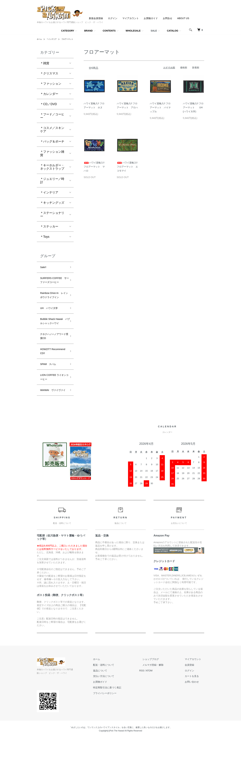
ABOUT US (183, 18)
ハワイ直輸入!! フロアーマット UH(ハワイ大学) (193, 107)
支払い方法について (119, 713)
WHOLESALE (133, 30)
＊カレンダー (49, 94)
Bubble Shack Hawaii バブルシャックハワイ (52, 341)
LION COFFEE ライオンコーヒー (52, 407)
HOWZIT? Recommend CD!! (52, 378)
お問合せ (167, 18)
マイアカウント (130, 18)
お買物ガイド (151, 18)
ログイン (112, 18)
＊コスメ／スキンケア (52, 129)
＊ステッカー (49, 226)
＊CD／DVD (48, 104)
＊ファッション (50, 83)
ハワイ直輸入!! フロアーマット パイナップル (160, 107)
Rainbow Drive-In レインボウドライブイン (53, 307)
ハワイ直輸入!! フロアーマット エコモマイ (127, 166)
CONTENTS (109, 30)
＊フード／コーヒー (52, 116)
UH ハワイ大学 (51, 324)
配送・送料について (119, 702)
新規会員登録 (96, 18)
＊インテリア (54, 39)
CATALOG (172, 30)
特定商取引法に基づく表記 (122, 725)
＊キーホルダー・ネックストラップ (52, 167)
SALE (154, 30)
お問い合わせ (195, 719)
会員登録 (192, 702)
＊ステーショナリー (52, 214)
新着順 (195, 67)
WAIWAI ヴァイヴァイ (53, 424)
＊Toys (44, 236)
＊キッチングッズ (52, 202)
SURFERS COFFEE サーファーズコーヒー (52, 285)
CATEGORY (67, 30)
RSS (154, 708)
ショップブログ (160, 696)
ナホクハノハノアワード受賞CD (52, 361)
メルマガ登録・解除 (162, 702)
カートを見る (195, 713)
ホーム (40, 39)
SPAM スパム (50, 392)
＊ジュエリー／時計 (52, 180)
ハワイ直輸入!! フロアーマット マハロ (94, 166)
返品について (115, 708)
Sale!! (44, 267)
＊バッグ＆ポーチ (52, 141)
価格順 (183, 67)
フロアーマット (71, 39)
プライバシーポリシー (120, 730)
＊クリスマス (49, 73)
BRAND (88, 30)
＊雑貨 (44, 63)
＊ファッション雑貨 (52, 153)
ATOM (161, 708)
